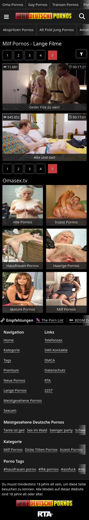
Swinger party (61, 430)
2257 (49, 390)
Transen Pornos (65, 4)
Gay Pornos (37, 4)
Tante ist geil (14, 430)
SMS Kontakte (56, 350)
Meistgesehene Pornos (23, 400)
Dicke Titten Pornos (41, 449)
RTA (48, 380)
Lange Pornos (15, 390)
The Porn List (49, 320)
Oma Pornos (12, 4)
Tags (7, 360)
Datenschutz (55, 370)
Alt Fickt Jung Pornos (56, 29)
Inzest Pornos (71, 449)
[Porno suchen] (6, 16)
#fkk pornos (48, 469)
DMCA (50, 360)
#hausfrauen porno (20, 469)
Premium (11, 370)
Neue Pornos (14, 380)
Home (9, 340)
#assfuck (68, 469)
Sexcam (10, 410)
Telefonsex (53, 340)
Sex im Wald (37, 430)
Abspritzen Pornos (18, 29)
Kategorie (12, 350)
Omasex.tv (15, 180)
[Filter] (81, 54)
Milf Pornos (15, 43)
